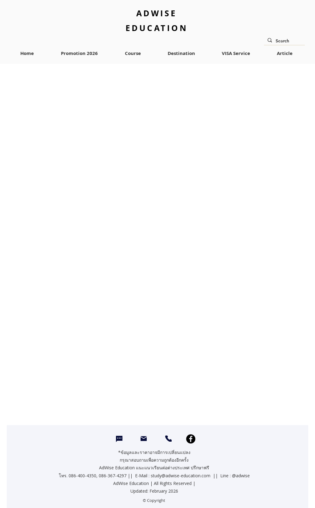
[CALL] (168, 439)
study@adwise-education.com (180, 476)
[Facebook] (190, 439)
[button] (132, 53)
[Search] (284, 41)
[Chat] (119, 439)
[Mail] (144, 438)
